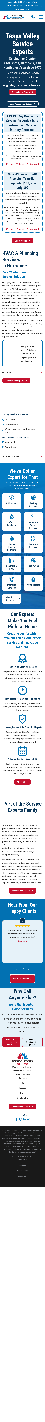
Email (21, 164)
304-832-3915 (11, 424)
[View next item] (29, 969)
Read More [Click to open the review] (22, 941)
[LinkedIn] (24, 1119)
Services (22, 1078)
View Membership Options (22, 104)
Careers (22, 1088)
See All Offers (22, 241)
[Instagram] (20, 1119)
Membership (22, 1098)
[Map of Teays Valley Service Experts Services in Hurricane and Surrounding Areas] (22, 398)
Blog (22, 1093)
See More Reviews (22, 978)
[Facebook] (16, 1119)
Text (11, 164)
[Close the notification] (41, 6)
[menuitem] (22, 1159)
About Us (22, 782)
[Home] (13, 17)
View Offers (25, 9)
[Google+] (28, 1119)
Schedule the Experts (22, 92)
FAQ (22, 1083)
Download (34, 164)
